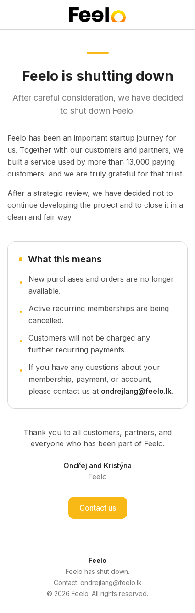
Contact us (97, 507)
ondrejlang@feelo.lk (136, 391)
